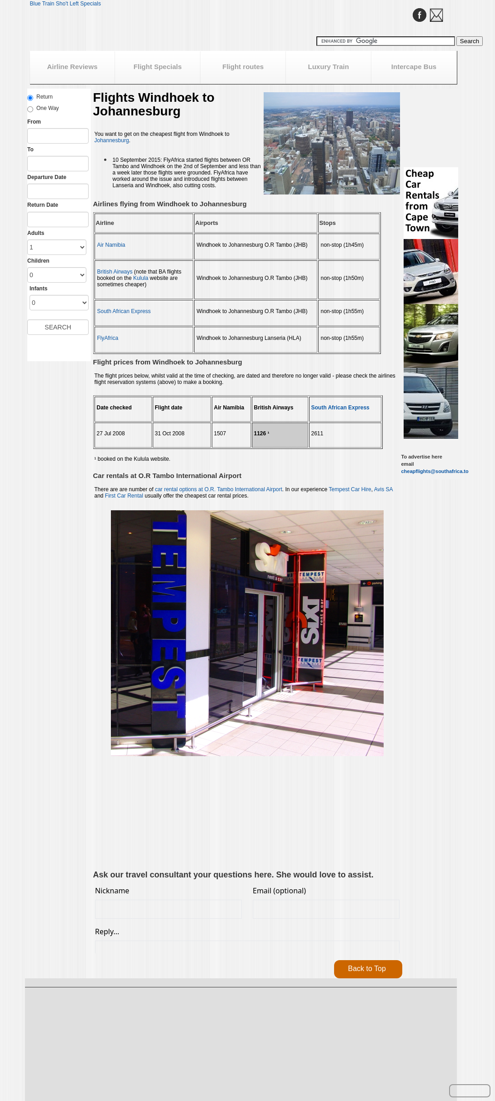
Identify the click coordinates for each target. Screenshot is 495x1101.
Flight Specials (158, 66)
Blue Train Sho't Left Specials (65, 3)
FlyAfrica (108, 338)
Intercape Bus (413, 66)
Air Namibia (111, 245)
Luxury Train (328, 66)
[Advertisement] (145, 814)
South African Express (124, 311)
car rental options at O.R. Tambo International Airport (218, 489)
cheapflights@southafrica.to (435, 471)
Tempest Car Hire (350, 489)
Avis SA (383, 489)
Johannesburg (112, 140)
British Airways (115, 272)
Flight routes (243, 66)
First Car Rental (124, 496)
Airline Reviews (72, 66)
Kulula (140, 278)
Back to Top (367, 968)
